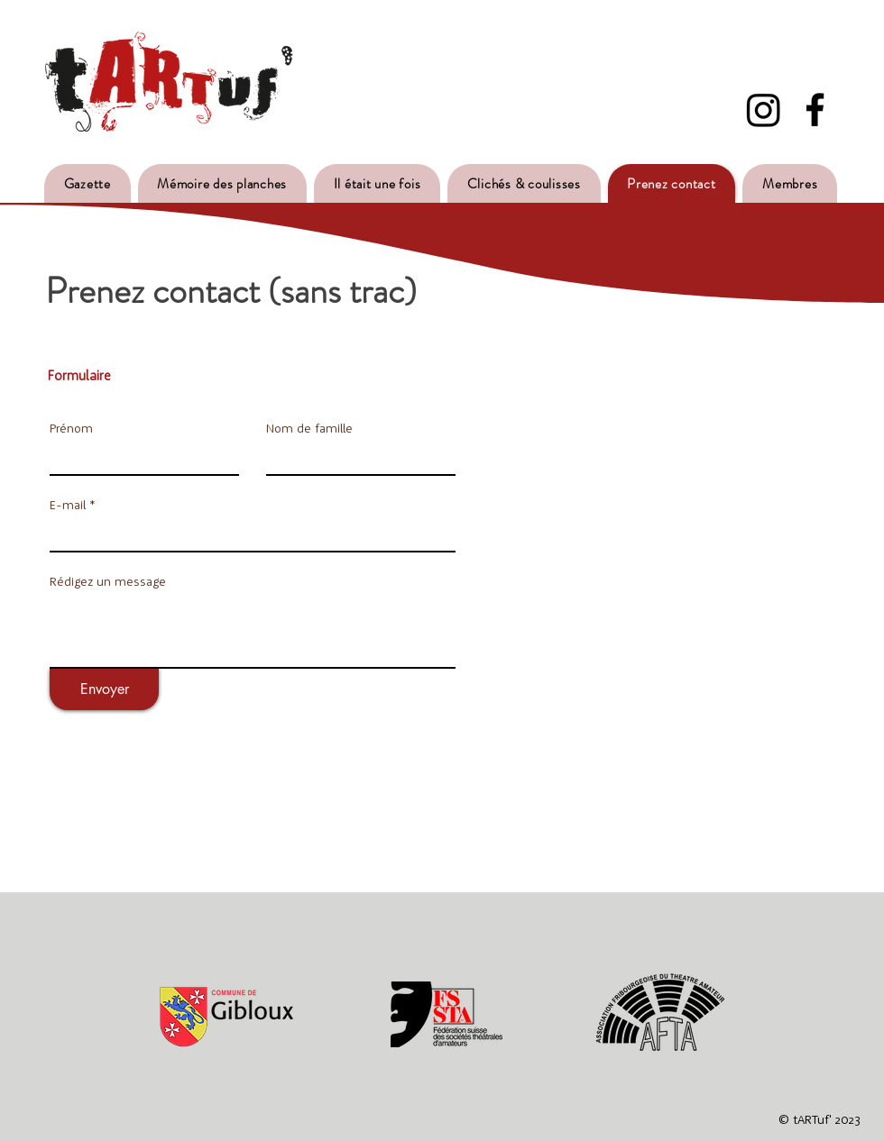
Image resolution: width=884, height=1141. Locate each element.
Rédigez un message (108, 581)
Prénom (71, 428)
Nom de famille (309, 428)
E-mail (68, 504)
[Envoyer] (104, 689)
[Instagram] (763, 109)
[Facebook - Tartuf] (815, 109)
